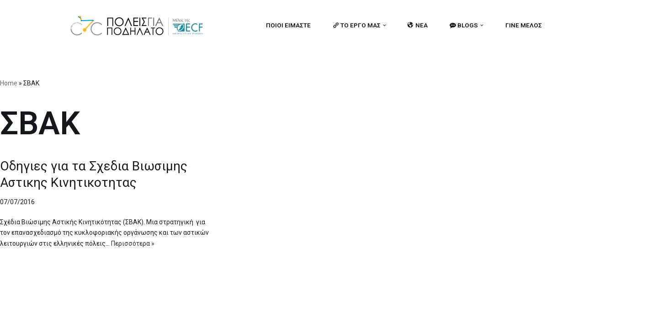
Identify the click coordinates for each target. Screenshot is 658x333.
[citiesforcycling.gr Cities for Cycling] (139, 25)
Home (8, 83)
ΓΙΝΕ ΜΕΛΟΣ (523, 25)
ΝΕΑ (418, 25)
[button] (384, 25)
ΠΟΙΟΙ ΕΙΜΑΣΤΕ (287, 25)
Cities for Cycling (98, 320)
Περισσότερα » (132, 243)
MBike (185, 320)
